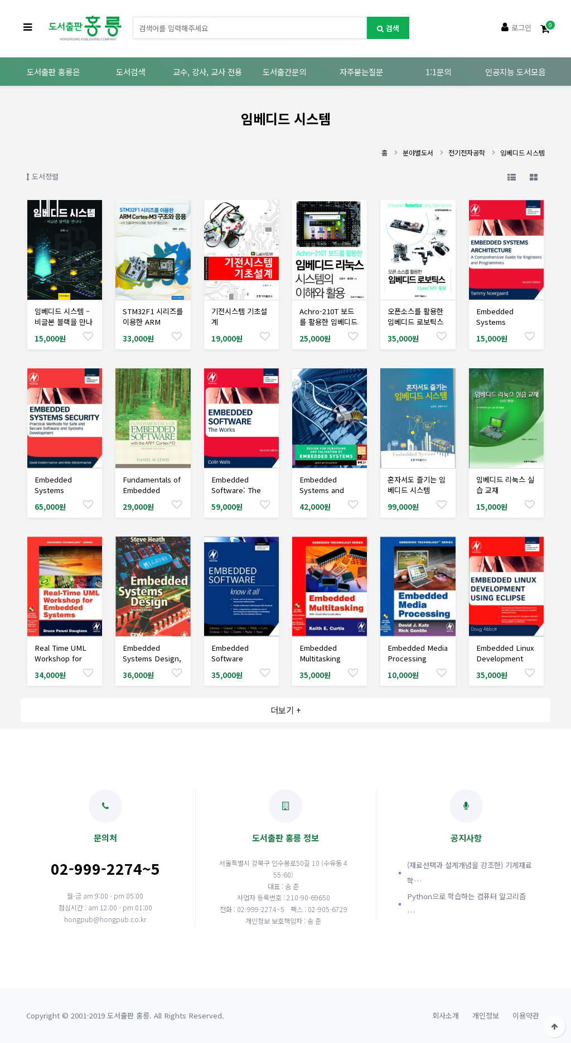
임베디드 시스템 (522, 152)
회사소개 (445, 1015)
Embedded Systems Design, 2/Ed (152, 658)
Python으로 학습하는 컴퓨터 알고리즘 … (466, 904)
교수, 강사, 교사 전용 (207, 71)
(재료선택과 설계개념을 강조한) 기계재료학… (469, 873)
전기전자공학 (466, 152)
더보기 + (285, 710)
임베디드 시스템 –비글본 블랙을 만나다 (64, 322)
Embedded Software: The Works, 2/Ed (236, 490)
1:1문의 (438, 71)
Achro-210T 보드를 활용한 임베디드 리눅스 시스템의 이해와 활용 (328, 327)
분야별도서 (418, 152)
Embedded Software (230, 653)
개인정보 (485, 1015)
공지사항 (466, 816)
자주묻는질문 (361, 71)
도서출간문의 (284, 71)
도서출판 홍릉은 (53, 71)
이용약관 (525, 1015)
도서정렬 (42, 176)
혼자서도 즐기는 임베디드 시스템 (417, 484)
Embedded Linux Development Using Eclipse (505, 658)
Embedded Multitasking (320, 653)
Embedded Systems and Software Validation (321, 495)
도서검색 (130, 71)
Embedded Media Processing (418, 653)
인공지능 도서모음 (515, 71)
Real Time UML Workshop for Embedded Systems (60, 663)
